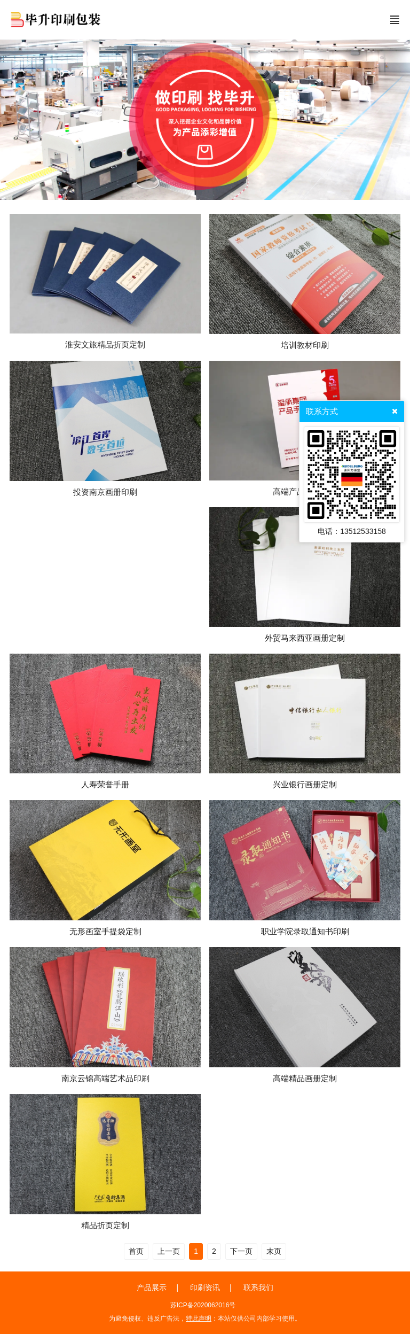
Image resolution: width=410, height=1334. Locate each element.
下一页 (241, 1251)
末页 (273, 1251)
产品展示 (152, 1287)
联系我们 (258, 1287)
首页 (136, 1251)
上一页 (168, 1251)
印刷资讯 (205, 1287)
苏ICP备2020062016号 (203, 1305)
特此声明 (198, 1318)
